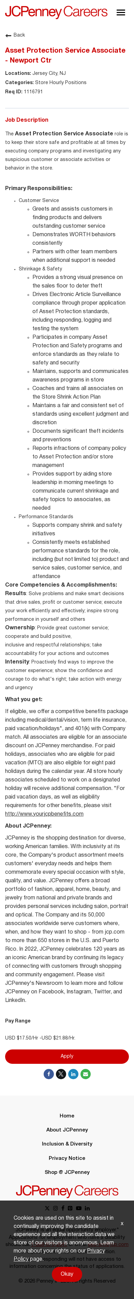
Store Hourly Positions (60, 83)
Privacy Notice (67, 1158)
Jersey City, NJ (48, 73)
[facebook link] (63, 1209)
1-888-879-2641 (49, 1244)
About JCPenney (67, 1130)
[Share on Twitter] (61, 1074)
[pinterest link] (70, 1209)
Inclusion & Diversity (67, 1144)
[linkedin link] (87, 1209)
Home (67, 1116)
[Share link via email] (85, 1074)
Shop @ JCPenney (67, 1172)
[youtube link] (78, 1209)
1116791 (33, 92)
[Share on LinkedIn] (73, 1074)
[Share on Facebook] (49, 1074)
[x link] (47, 1209)
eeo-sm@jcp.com (108, 1244)
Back (15, 35)
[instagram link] (55, 1209)
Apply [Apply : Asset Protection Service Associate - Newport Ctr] (67, 1056)
